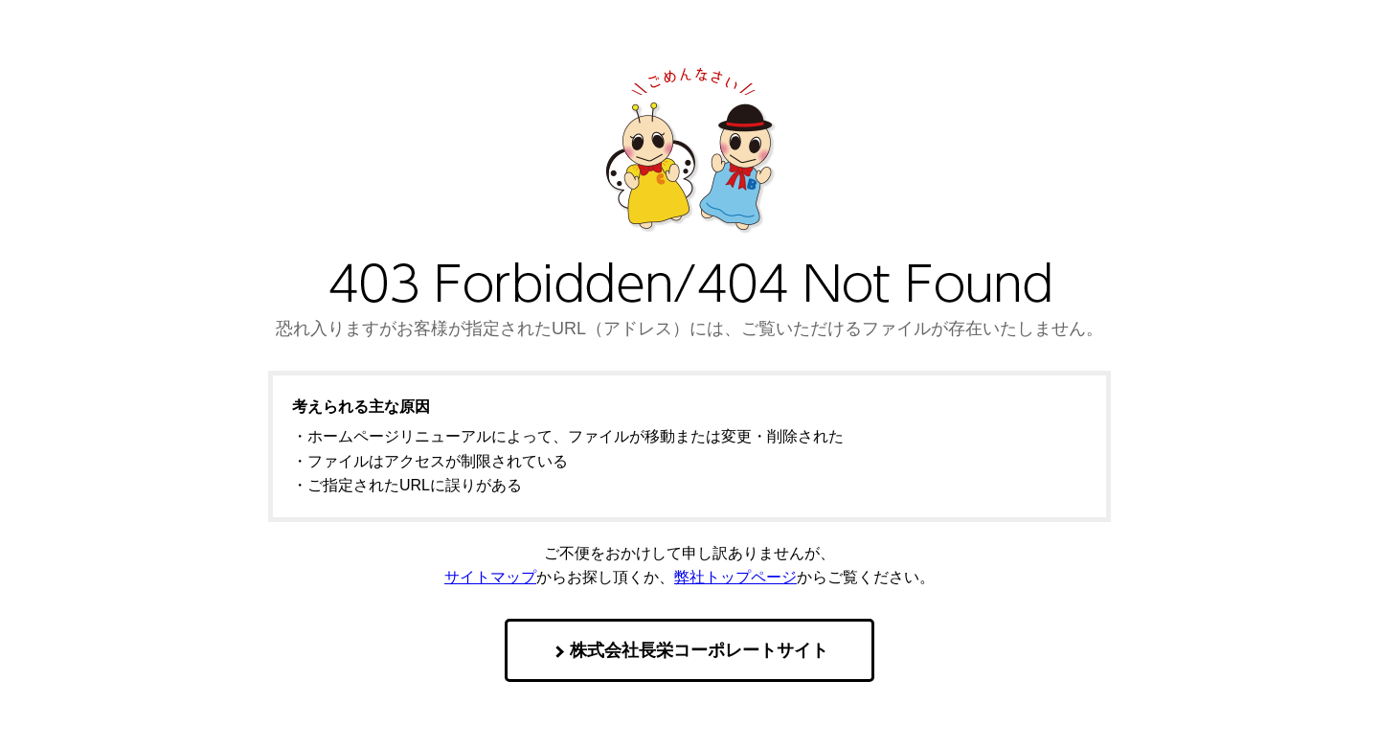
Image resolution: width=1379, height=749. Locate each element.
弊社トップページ (735, 577)
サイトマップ (490, 577)
